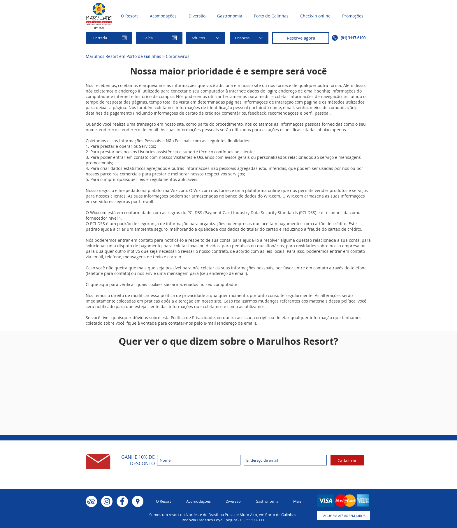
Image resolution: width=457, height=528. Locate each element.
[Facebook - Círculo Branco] (122, 501)
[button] (343, 515)
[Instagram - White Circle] (107, 501)
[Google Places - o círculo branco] (137, 501)
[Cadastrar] (347, 460)
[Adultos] (205, 38)
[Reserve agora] (300, 38)
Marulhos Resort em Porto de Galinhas (123, 56)
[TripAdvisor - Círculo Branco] (91, 501)
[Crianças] (249, 38)
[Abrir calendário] (124, 37)
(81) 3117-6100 (353, 37)
